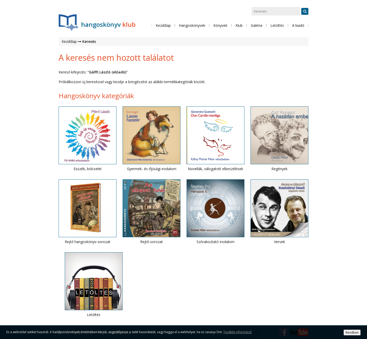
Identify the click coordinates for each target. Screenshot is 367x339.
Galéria (256, 25)
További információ (237, 332)
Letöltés (277, 25)
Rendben (352, 332)
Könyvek (220, 25)
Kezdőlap (163, 25)
